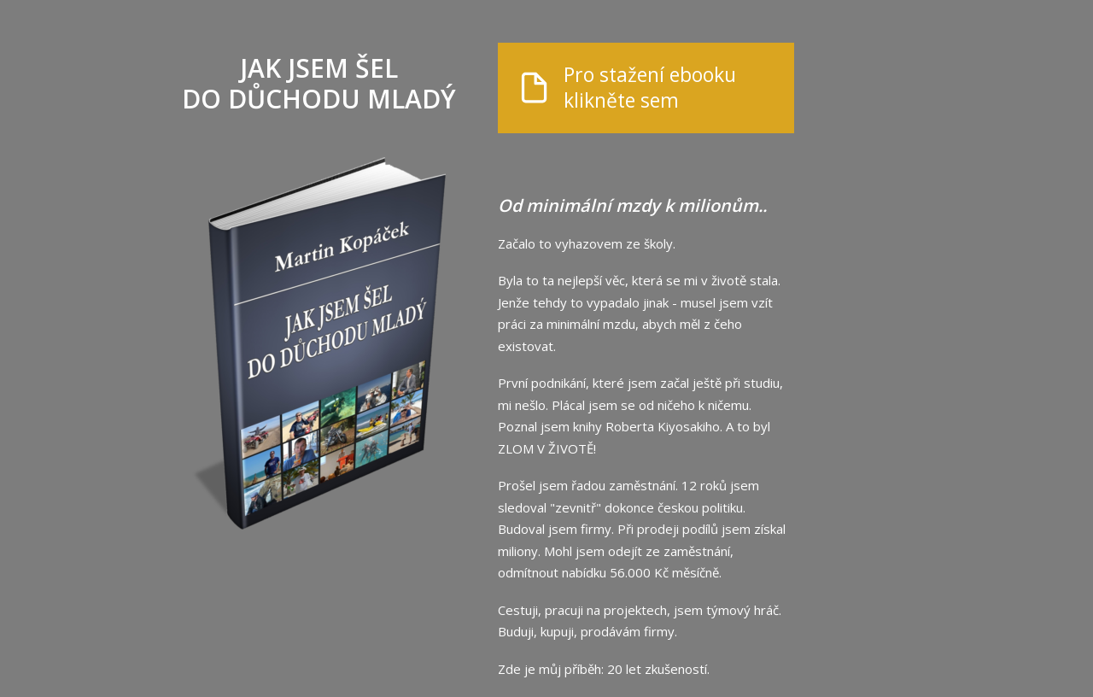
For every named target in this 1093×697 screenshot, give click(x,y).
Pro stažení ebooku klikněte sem (650, 88)
